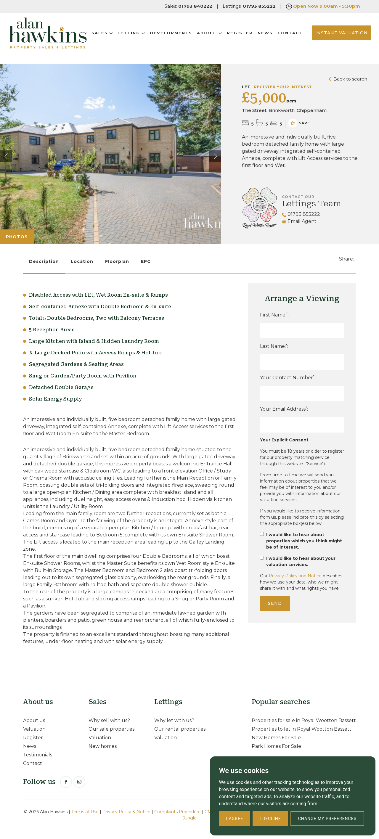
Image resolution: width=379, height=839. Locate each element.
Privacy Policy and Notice (295, 575)
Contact (115, 41)
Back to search (348, 79)
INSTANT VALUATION (333, 38)
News (276, 34)
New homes (103, 746)
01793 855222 (301, 214)
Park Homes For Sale (276, 746)
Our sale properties (111, 729)
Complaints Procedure (177, 811)
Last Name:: (274, 346)
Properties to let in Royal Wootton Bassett (301, 729)
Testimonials (37, 755)
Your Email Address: (284, 409)
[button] (215, 156)
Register (251, 34)
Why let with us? (174, 720)
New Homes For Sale (276, 737)
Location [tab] (82, 261)
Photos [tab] (17, 237)
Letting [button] (142, 34)
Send (275, 603)
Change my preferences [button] (327, 818)
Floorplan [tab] (117, 261)
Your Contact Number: (287, 377)
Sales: (188, 6)
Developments (182, 34)
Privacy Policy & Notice (126, 811)
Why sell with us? (109, 720)
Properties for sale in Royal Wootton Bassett (304, 720)
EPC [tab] (146, 261)
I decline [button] (270, 818)
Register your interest (283, 87)
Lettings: (249, 6)
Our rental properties (179, 729)
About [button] (220, 34)
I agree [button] (234, 818)
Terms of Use (85, 811)
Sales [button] (113, 34)
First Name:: (274, 314)
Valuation (34, 729)
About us (34, 720)
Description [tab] (44, 261)
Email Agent (299, 221)
